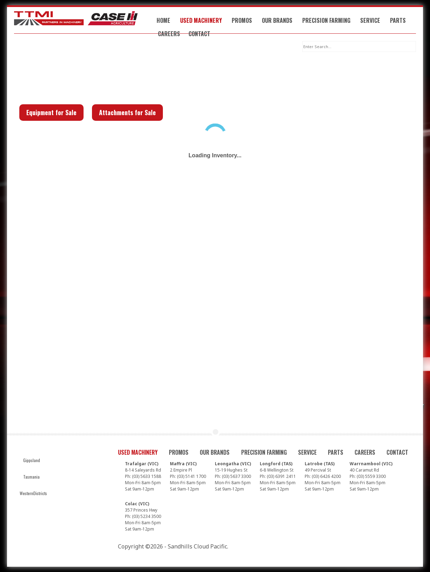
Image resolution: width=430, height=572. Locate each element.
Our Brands (277, 20)
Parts (398, 20)
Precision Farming (326, 20)
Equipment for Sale (51, 112)
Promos (242, 20)
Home (163, 20)
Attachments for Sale (127, 112)
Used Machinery (201, 20)
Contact (199, 33)
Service (370, 20)
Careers (169, 33)
